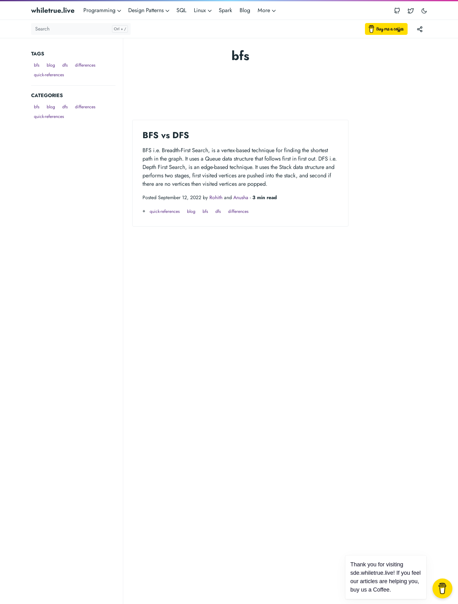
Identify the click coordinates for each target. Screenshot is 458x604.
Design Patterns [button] (149, 10)
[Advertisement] (77, 214)
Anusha (240, 197)
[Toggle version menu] (420, 29)
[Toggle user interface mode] (424, 10)
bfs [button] (37, 65)
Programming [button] (102, 10)
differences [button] (85, 65)
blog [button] (51, 65)
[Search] (81, 29)
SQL (181, 10)
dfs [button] (65, 65)
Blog (245, 10)
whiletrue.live (53, 10)
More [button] (267, 10)
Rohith (215, 197)
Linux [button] (203, 10)
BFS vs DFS (166, 135)
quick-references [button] (49, 75)
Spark (225, 10)
